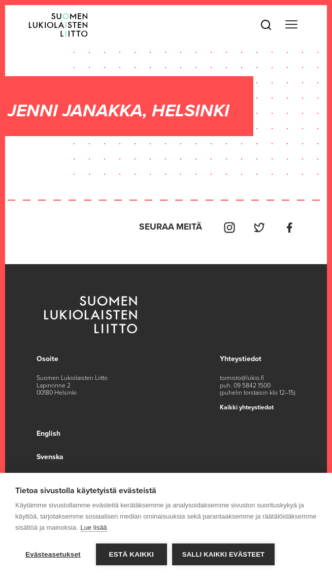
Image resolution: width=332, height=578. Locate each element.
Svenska (50, 457)
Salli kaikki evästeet (223, 554)
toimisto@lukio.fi (242, 377)
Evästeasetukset (53, 554)
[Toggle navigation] (291, 24)
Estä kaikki (131, 554)
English (48, 433)
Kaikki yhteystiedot (247, 407)
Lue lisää (94, 527)
